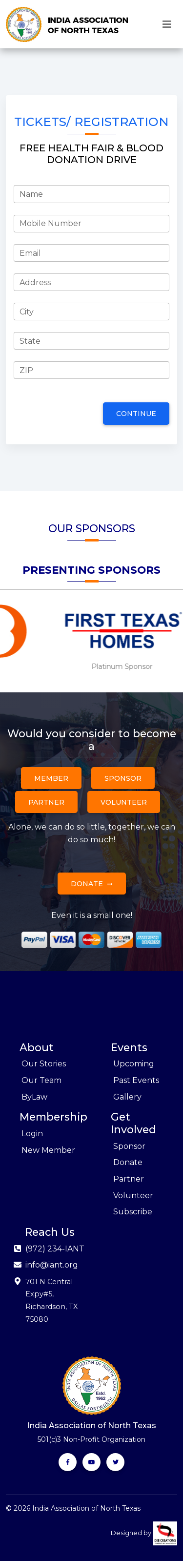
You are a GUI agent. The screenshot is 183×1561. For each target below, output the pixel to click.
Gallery (127, 1097)
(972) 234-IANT (54, 1248)
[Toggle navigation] (167, 24)
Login (32, 1133)
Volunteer (124, 802)
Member (51, 778)
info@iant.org (51, 1265)
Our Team (41, 1080)
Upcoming (133, 1063)
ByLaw (34, 1097)
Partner (46, 802)
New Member (48, 1150)
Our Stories (43, 1063)
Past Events (136, 1080)
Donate (87, 883)
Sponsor (123, 778)
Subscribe (132, 1211)
